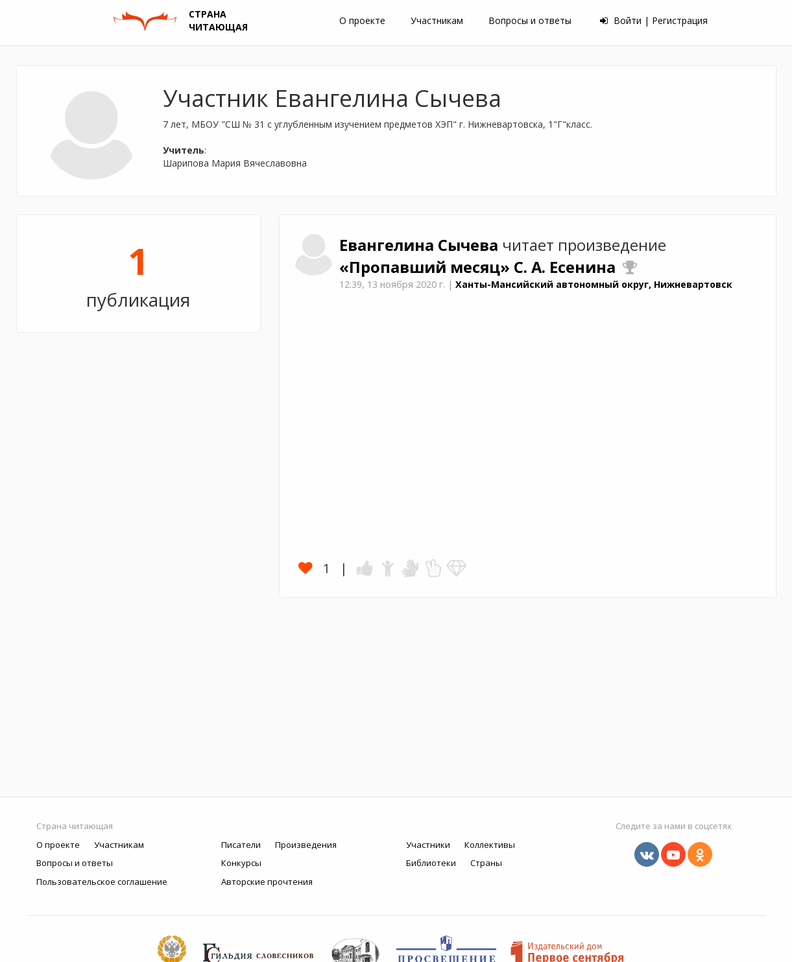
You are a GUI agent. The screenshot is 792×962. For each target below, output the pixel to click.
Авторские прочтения (267, 881)
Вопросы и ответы (529, 20)
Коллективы (489, 845)
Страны (486, 863)
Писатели (241, 845)
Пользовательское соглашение (101, 881)
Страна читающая (74, 826)
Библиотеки (431, 863)
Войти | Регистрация (654, 20)
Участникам (437, 20)
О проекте (362, 20)
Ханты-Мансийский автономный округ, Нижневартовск (593, 284)
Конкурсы (241, 863)
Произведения (306, 845)
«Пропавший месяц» (426, 267)
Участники (428, 845)
